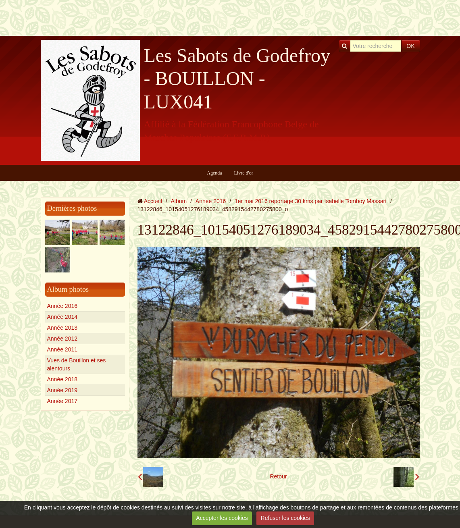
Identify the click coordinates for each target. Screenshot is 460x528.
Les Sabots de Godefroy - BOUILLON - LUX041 (237, 78)
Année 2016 (62, 306)
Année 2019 (62, 390)
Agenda (214, 173)
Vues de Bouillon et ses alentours (76, 364)
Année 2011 (62, 349)
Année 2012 (62, 338)
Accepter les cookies (222, 518)
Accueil (153, 201)
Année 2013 (62, 327)
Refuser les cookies (285, 518)
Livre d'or (243, 173)
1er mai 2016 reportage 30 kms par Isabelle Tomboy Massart (311, 201)
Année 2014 (62, 317)
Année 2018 (62, 379)
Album (179, 201)
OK (410, 46)
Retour (278, 476)
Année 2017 (62, 401)
